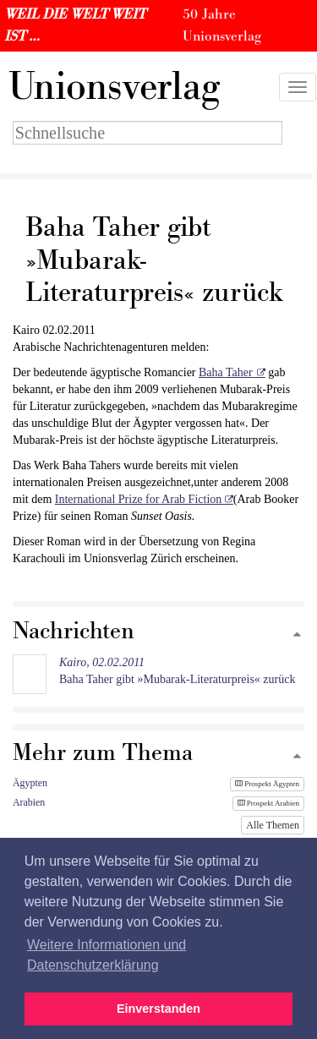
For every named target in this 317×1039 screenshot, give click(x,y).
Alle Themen (272, 825)
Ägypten (30, 783)
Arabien (29, 802)
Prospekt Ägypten (267, 783)
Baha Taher (226, 372)
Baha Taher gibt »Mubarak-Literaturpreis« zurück (177, 671)
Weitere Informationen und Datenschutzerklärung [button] (106, 955)
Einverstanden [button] (158, 1008)
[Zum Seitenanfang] (296, 635)
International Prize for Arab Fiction (140, 499)
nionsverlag (114, 87)
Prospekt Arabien (269, 803)
